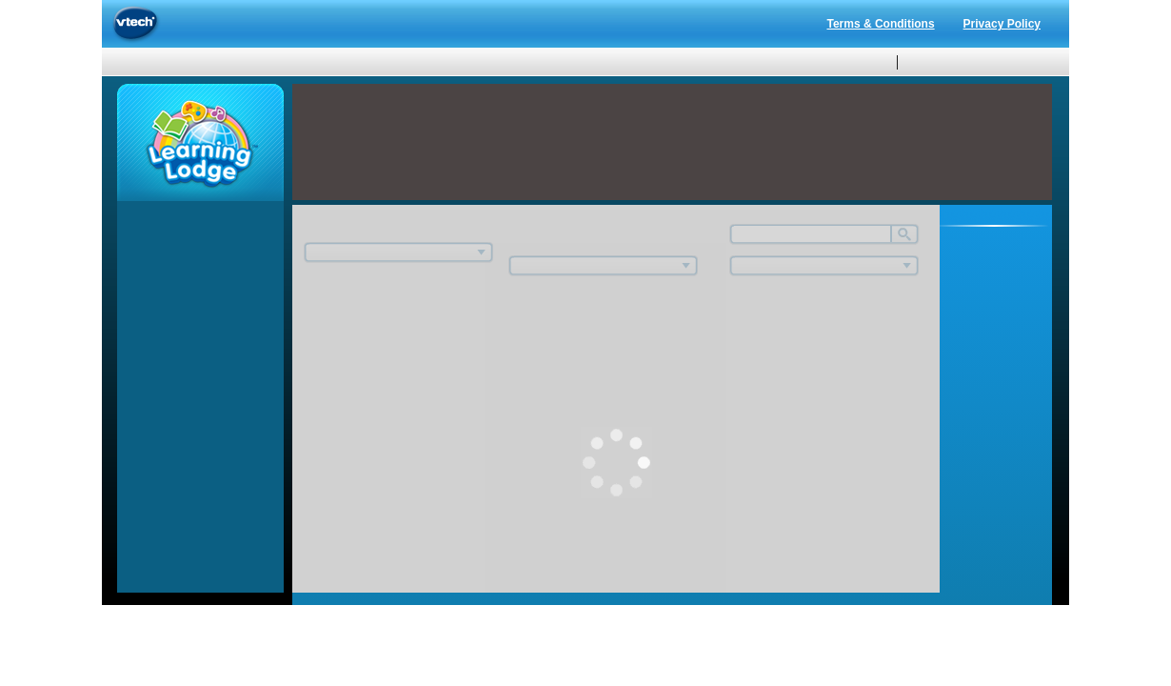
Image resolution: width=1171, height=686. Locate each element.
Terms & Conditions (880, 23)
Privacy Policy (1002, 23)
